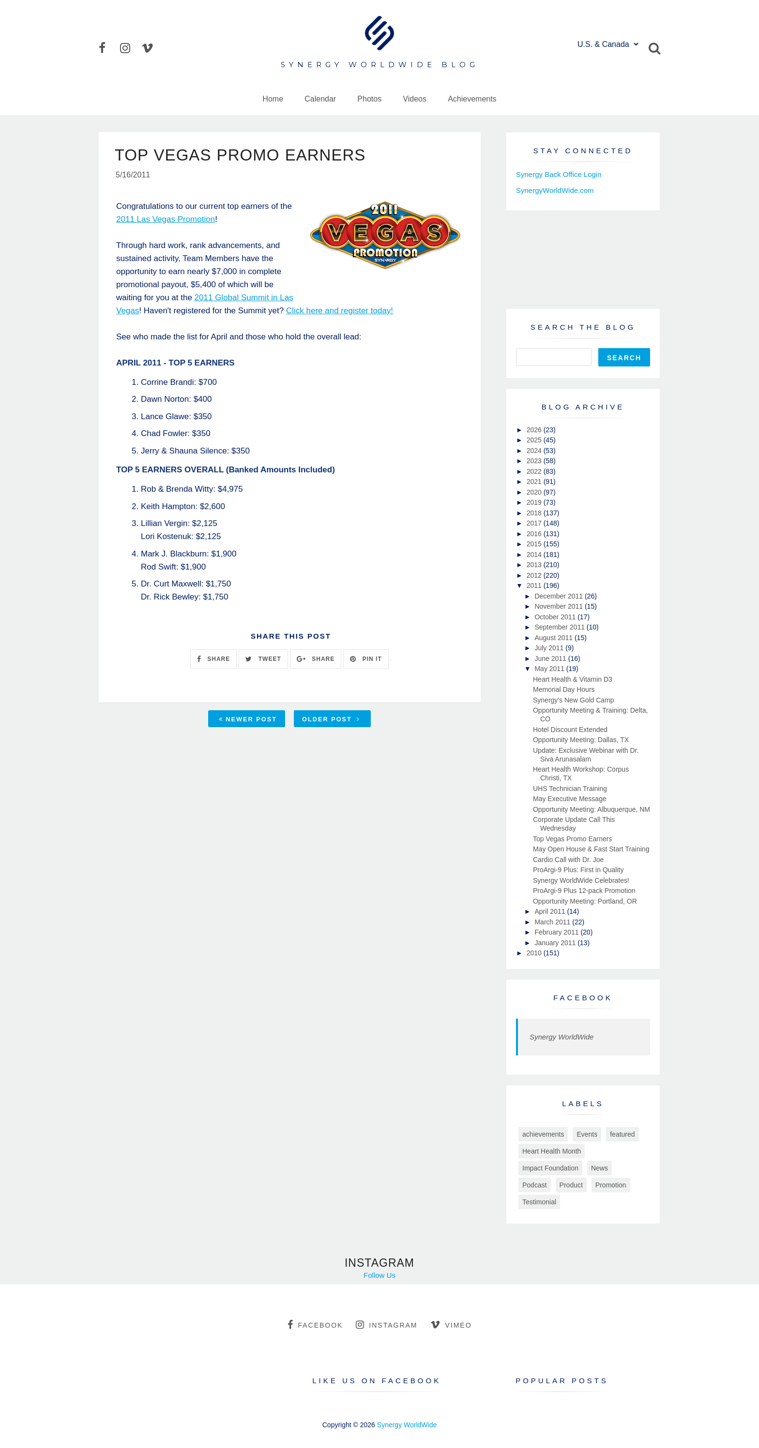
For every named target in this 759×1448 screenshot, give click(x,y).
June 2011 (551, 658)
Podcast (534, 1185)
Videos (414, 99)
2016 (535, 534)
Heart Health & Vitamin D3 (572, 679)
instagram (386, 1325)
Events (587, 1134)
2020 (535, 492)
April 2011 (550, 911)
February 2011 (557, 932)
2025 (535, 440)
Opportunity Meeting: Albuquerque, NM (591, 809)
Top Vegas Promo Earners (572, 839)
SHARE (213, 660)
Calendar (320, 99)
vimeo (450, 1325)
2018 (535, 513)
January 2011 (555, 943)
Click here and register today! (339, 311)
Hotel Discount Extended (570, 729)
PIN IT (365, 660)
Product (571, 1185)
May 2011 (550, 669)
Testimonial (539, 1202)
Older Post (331, 720)
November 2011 (559, 606)
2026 (535, 430)
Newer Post (248, 720)
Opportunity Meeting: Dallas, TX (581, 740)
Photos (369, 99)
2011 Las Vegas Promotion (165, 220)
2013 (535, 565)
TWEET (263, 660)
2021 (535, 481)
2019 (535, 502)
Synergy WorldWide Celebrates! (581, 880)
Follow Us (379, 1275)
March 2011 (553, 922)
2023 (535, 461)
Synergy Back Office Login (558, 174)
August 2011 (554, 638)
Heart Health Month (551, 1151)
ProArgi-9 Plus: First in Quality (578, 870)
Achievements (472, 99)
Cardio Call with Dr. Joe (568, 859)
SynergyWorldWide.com (555, 190)
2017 (535, 523)
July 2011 (549, 648)
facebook (315, 1325)
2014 (535, 554)
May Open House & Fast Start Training (591, 849)
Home (272, 99)
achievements (543, 1134)
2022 (535, 471)
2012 (535, 575)
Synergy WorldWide (561, 1037)
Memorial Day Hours (564, 689)
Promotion (610, 1185)
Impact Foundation (550, 1168)
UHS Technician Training (570, 788)
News (599, 1168)
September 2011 (560, 627)
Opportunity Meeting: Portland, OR (585, 901)
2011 (535, 585)
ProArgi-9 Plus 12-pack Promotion (584, 890)
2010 (535, 953)
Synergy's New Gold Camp (573, 700)
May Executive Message (570, 799)
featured (622, 1134)
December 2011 (559, 596)
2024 (535, 450)
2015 (535, 544)
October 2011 (555, 617)
